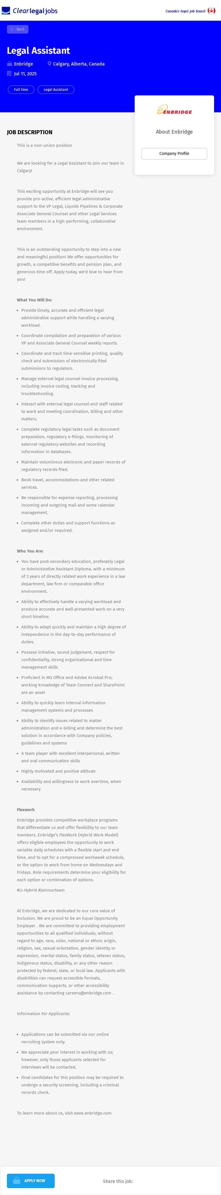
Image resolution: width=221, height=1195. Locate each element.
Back (20, 29)
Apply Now (34, 1180)
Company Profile (174, 153)
